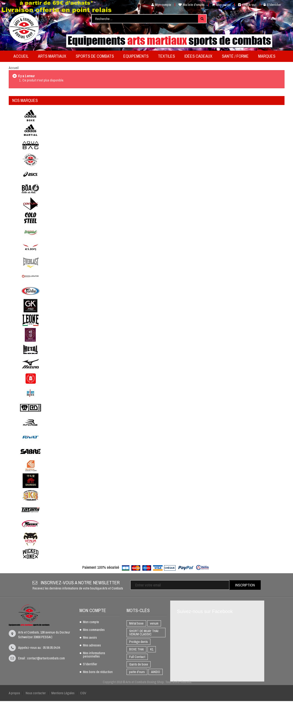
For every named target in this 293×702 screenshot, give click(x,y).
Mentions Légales (62, 693)
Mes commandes (94, 630)
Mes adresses (92, 645)
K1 (151, 649)
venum (154, 623)
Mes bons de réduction (98, 672)
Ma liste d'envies (191, 4)
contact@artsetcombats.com (46, 658)
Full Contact (137, 657)
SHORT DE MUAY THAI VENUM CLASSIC (143, 632)
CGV (83, 693)
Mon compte (159, 4)
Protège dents (138, 642)
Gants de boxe (138, 664)
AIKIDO (155, 672)
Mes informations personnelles (94, 654)
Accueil (14, 68)
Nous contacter (36, 693)
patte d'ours (137, 672)
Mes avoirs (90, 638)
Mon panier (221, 4)
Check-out (247, 4)
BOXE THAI (136, 649)
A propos (14, 693)
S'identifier (272, 4)
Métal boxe (136, 623)
